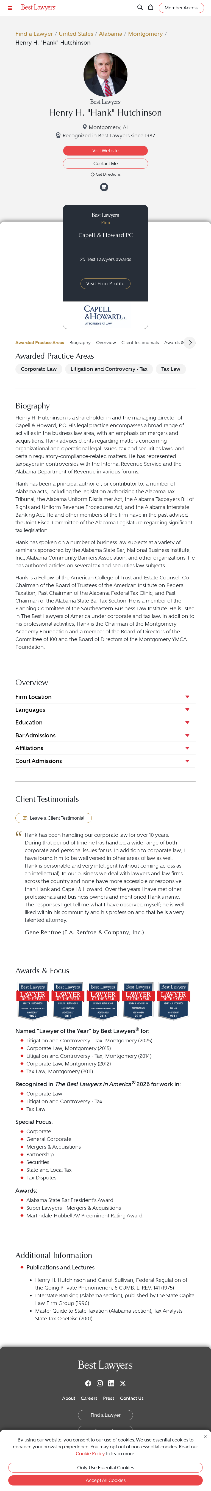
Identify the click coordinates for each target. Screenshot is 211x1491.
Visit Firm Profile (105, 283)
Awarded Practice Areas (39, 342)
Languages (30, 709)
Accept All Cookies (106, 1480)
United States (76, 33)
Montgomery (145, 33)
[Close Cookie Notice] (205, 1436)
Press (109, 1398)
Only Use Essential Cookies (105, 1467)
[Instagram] (100, 1383)
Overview (106, 342)
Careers (89, 1398)
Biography (80, 342)
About (68, 1398)
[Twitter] (123, 1383)
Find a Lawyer (34, 33)
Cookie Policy (90, 1453)
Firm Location (33, 696)
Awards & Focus (180, 342)
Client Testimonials (140, 342)
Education (29, 722)
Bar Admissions (35, 735)
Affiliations (29, 748)
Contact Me (105, 163)
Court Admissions (38, 760)
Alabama (110, 33)
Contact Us (132, 1398)
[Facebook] (88, 1383)
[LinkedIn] (111, 1383)
